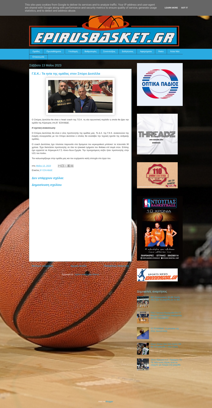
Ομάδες (36, 51)
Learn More (171, 7)
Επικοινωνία (38, 57)
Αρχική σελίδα (78, 265)
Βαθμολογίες (91, 51)
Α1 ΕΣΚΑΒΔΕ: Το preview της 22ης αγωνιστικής (165, 329)
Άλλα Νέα (174, 51)
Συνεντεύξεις (109, 51)
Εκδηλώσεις (127, 51)
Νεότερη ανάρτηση (42, 265)
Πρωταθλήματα (54, 51)
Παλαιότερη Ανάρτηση (116, 265)
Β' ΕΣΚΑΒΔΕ (46, 170)
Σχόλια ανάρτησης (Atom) (87, 274)
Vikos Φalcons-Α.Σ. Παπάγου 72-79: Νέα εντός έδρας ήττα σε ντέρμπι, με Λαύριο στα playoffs (166, 362)
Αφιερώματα (146, 51)
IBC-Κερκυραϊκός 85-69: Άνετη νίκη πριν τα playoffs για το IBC (165, 298)
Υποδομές (73, 51)
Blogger (109, 401)
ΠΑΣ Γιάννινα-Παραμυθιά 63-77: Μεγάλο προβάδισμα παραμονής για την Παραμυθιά (166, 315)
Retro (161, 51)
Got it (184, 7)
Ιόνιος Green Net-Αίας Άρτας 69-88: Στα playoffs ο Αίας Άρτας (166, 345)
